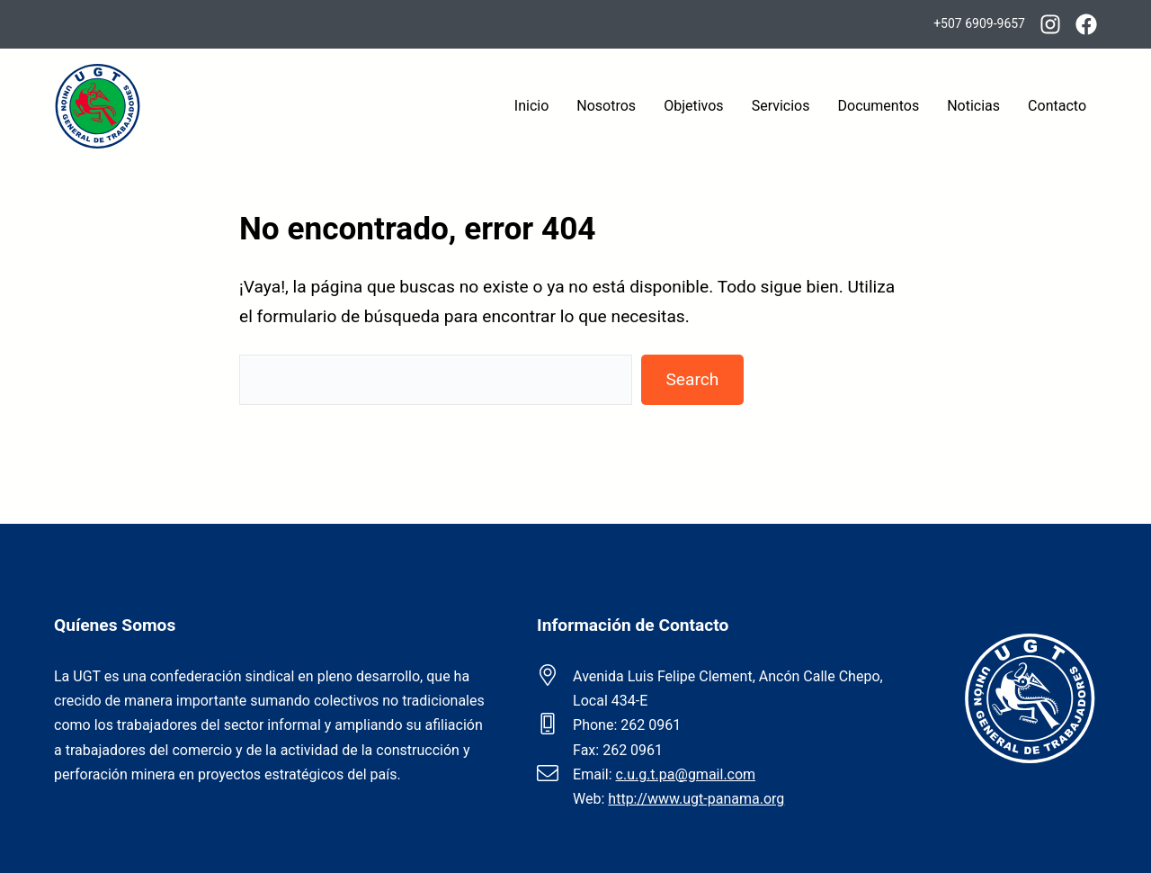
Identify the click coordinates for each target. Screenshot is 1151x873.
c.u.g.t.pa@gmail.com (686, 774)
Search (691, 379)
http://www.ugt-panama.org (696, 798)
